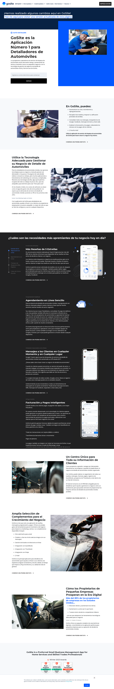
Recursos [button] (67, 4)
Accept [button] (86, 685)
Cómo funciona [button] (58, 4)
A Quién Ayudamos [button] (39, 4)
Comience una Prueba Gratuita (36, 393)
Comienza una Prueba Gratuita (77, 142)
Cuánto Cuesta (49, 4)
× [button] (94, 677)
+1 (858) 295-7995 (87, 4)
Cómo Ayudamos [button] (28, 4)
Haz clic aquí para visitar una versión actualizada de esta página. (38, 16)
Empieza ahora (105, 4)
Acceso (96, 4)
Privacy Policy (69, 681)
